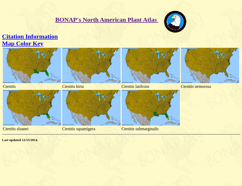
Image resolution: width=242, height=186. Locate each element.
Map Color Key (22, 43)
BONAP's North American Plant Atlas (106, 19)
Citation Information (30, 36)
